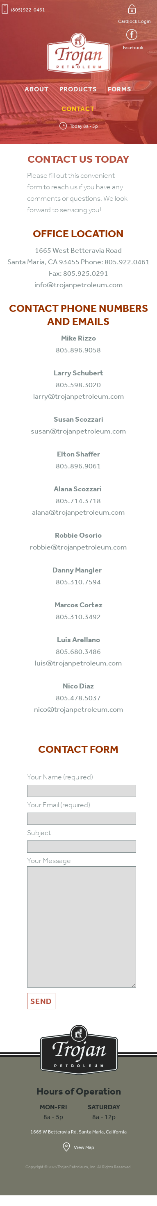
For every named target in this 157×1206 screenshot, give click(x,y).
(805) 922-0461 (23, 9)
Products (78, 89)
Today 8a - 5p (78, 125)
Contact (78, 108)
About (37, 89)
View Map (78, 1147)
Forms (119, 89)
